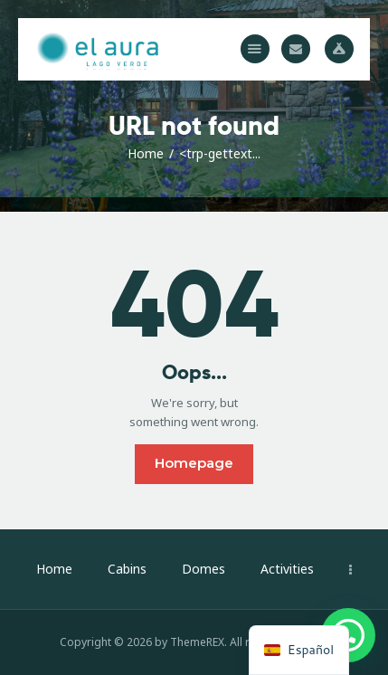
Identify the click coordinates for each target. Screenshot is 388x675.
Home (146, 153)
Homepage (194, 462)
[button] (255, 48)
